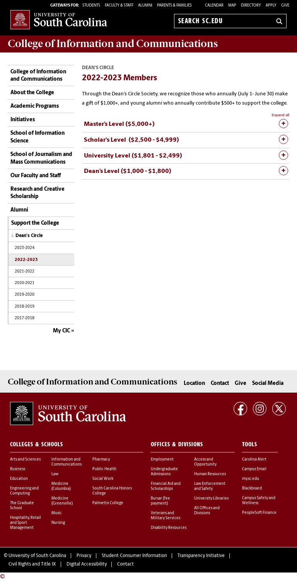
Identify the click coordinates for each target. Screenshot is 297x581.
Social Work (102, 479)
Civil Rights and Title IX (32, 564)
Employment (162, 459)
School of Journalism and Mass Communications (41, 158)
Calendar (214, 5)
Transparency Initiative (201, 556)
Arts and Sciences (25, 459)
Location (194, 383)
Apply (271, 5)
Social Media (267, 383)
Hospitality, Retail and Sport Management (25, 523)
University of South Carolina (37, 556)
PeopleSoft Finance (259, 513)
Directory (251, 5)
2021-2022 (24, 271)
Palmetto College (107, 503)
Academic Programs (34, 106)
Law (54, 474)
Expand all (280, 115)
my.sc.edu (250, 479)
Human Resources (210, 474)
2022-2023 (26, 260)
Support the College (35, 223)
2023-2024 (24, 248)
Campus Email (254, 469)
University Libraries (211, 498)
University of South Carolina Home (58, 19)
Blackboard (252, 488)
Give (285, 5)
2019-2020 (24, 295)
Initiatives (22, 120)
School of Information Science (37, 137)
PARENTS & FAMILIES (174, 5)
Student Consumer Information (134, 556)
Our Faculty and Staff (35, 176)
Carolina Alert (254, 459)
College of (113, 43)
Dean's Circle (29, 236)
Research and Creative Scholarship (37, 193)
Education (19, 479)
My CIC (61, 331)
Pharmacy (101, 459)
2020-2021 (24, 283)
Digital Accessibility (87, 564)
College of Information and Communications (38, 76)
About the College (32, 93)
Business (17, 469)
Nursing (58, 523)
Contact (220, 383)
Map (232, 5)
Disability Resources (168, 528)
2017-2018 (24, 318)
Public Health (104, 469)
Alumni (19, 210)
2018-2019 (24, 307)
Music (56, 513)
